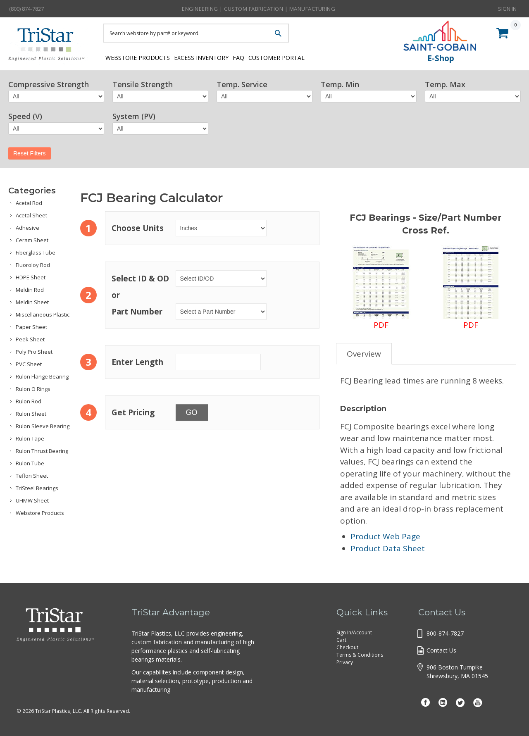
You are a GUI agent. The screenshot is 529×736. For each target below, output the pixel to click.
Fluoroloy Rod (33, 265)
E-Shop (440, 58)
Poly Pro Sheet (34, 351)
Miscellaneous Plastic (42, 314)
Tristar (49, 46)
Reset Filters (29, 153)
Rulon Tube (30, 463)
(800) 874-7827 (26, 8)
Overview (364, 353)
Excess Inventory (208, 57)
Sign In (507, 8)
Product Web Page (385, 536)
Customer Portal (300, 57)
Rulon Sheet (31, 413)
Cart (341, 639)
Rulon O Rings (33, 389)
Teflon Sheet (32, 475)
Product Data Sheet (387, 548)
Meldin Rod (30, 289)
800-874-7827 (445, 633)
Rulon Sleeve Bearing (42, 426)
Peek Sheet (30, 339)
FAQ (253, 57)
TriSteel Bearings (37, 488)
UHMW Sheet (32, 500)
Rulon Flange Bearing (42, 376)
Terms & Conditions (359, 654)
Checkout (347, 647)
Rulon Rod (28, 401)
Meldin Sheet (32, 302)
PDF (381, 287)
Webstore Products (135, 57)
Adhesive (27, 227)
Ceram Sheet (32, 240)
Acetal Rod (29, 203)
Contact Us (441, 650)
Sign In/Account (354, 632)
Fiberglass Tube (35, 252)
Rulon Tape (30, 438)
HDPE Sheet (30, 277)
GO (192, 412)
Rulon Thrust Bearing (42, 451)
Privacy (344, 662)
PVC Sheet (29, 364)
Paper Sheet (31, 327)
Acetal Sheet (31, 215)
